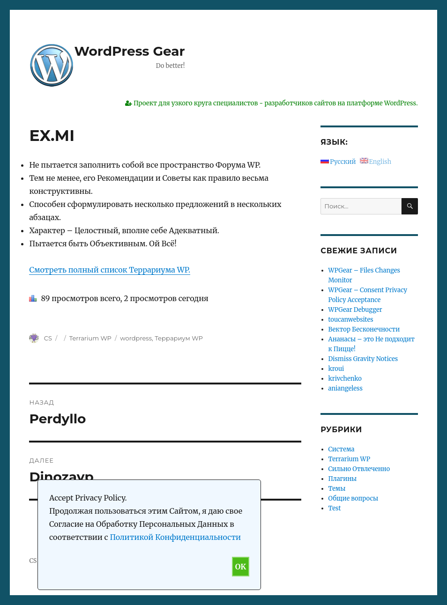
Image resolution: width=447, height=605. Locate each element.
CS (48, 338)
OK (240, 566)
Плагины (342, 479)
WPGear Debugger (355, 310)
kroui (336, 369)
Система (341, 449)
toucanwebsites (350, 320)
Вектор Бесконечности (364, 329)
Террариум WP (179, 338)
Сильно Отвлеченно (359, 469)
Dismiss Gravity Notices (363, 359)
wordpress (136, 338)
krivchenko (345, 379)
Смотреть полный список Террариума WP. (109, 269)
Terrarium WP (90, 338)
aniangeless (345, 388)
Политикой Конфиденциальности (175, 537)
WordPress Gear (129, 51)
